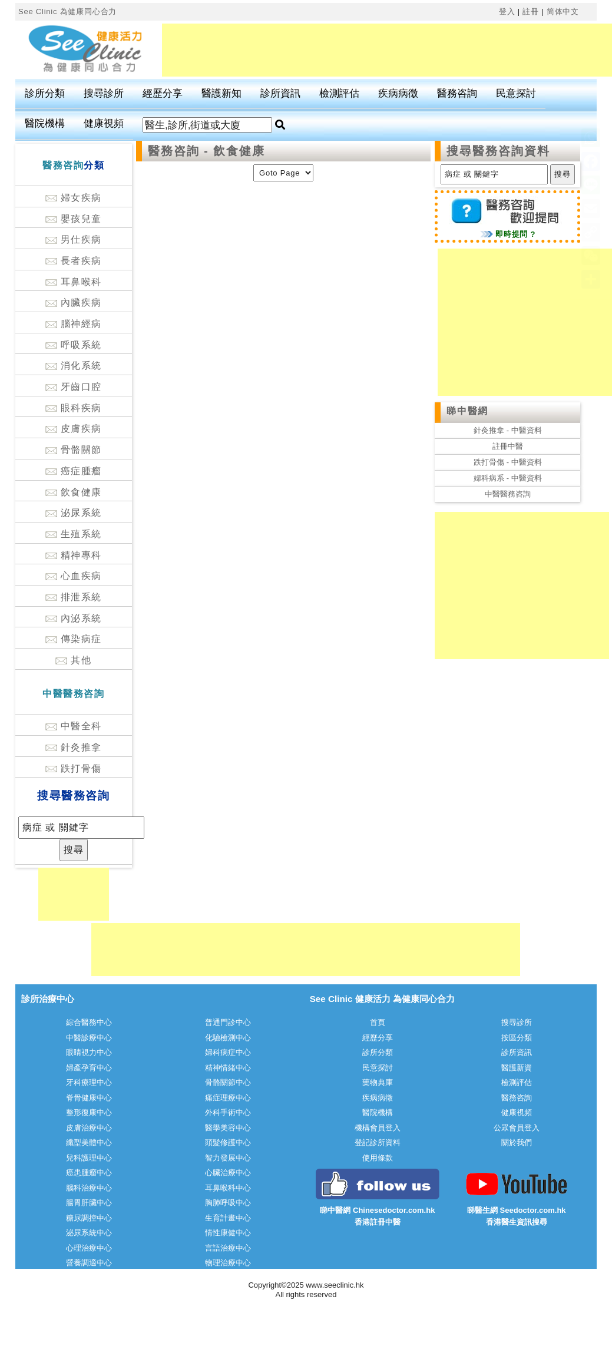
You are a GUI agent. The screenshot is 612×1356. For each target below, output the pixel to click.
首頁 (377, 1022)
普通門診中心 (228, 1022)
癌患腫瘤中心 (89, 1172)
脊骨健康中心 (89, 1097)
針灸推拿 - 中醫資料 (508, 430)
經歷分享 (163, 93)
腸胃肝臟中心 (89, 1202)
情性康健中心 (228, 1232)
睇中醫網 (467, 411)
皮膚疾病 (73, 429)
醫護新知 (221, 93)
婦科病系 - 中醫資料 (508, 478)
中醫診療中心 (89, 1037)
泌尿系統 (73, 513)
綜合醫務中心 (89, 1022)
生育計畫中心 (228, 1217)
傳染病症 (73, 639)
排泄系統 (73, 597)
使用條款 (377, 1157)
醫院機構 (45, 123)
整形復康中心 (89, 1112)
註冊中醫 (507, 446)
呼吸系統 (73, 345)
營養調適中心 (89, 1262)
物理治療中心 (228, 1262)
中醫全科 (73, 726)
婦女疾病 (73, 198)
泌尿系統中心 (89, 1232)
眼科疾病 (73, 408)
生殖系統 (73, 534)
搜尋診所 (104, 93)
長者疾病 (73, 261)
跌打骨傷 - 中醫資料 (508, 462)
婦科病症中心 (228, 1052)
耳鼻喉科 (73, 282)
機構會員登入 (378, 1127)
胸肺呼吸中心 (228, 1202)
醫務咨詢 (457, 93)
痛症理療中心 (228, 1097)
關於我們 (516, 1142)
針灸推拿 (73, 747)
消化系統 (73, 366)
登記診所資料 (378, 1142)
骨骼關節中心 (228, 1082)
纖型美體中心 (89, 1142)
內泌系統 (73, 618)
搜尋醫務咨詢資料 (498, 150)
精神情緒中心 (228, 1067)
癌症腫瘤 (73, 471)
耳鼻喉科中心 (228, 1187)
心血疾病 (73, 576)
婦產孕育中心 (89, 1067)
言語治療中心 (228, 1247)
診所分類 (45, 93)
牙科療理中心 (89, 1082)
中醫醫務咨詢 (508, 494)
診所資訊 (280, 93)
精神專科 (73, 555)
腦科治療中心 (89, 1187)
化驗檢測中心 (228, 1037)
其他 (73, 660)
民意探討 (516, 93)
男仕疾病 (73, 239)
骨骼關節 (73, 450)
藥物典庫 (377, 1082)
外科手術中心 (228, 1112)
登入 (507, 11)
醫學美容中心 (228, 1127)
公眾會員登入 (517, 1127)
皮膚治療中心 (89, 1127)
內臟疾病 (73, 302)
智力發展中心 (228, 1157)
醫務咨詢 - (180, 150)
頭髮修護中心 (228, 1142)
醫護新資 (516, 1067)
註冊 (530, 11)
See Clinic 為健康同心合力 (67, 11)
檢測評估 (339, 93)
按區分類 (516, 1037)
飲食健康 (73, 492)
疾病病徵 (398, 93)
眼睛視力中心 (89, 1052)
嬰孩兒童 (73, 219)
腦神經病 (73, 324)
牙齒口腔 (73, 387)
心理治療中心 (89, 1247)
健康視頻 (104, 123)
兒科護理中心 (89, 1157)
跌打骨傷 (73, 768)
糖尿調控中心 (89, 1217)
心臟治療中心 (228, 1172)
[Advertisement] (73, 894)
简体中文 (563, 11)
